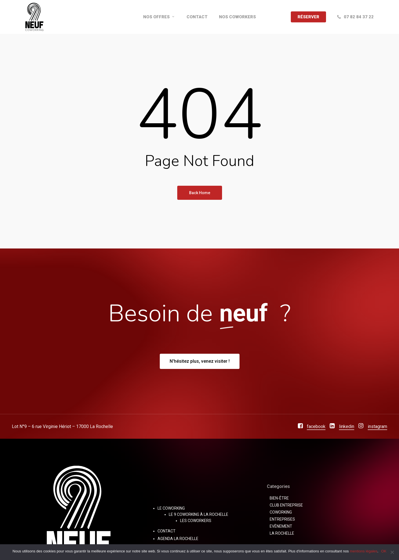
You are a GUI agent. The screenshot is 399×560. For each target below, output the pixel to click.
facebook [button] (316, 426)
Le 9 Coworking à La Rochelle (198, 514)
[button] (200, 361)
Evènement (281, 526)
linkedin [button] (346, 426)
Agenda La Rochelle (178, 538)
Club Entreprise (286, 505)
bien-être (279, 498)
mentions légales (363, 551)
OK (384, 551)
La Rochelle (282, 533)
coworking (281, 512)
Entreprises (282, 519)
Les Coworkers (195, 520)
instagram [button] (377, 426)
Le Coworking (171, 508)
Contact (167, 531)
